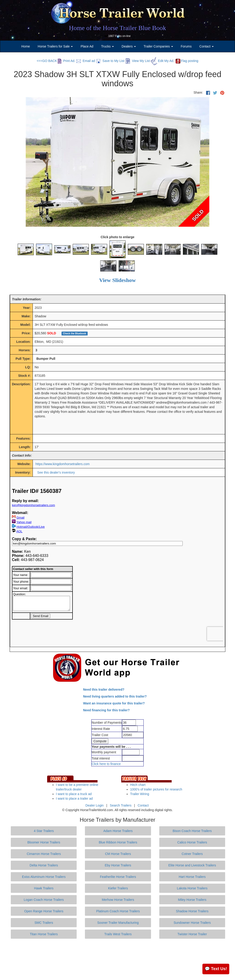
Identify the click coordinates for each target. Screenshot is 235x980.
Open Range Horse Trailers (43, 911)
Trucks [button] (107, 46)
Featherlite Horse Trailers (118, 877)
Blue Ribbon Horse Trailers (118, 842)
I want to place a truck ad (74, 794)
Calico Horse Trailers (192, 842)
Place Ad (87, 46)
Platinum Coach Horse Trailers (118, 911)
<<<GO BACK (47, 61)
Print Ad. (66, 61)
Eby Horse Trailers (118, 865)
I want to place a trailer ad (74, 798)
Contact (143, 805)
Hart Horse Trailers (192, 877)
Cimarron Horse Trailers (44, 854)
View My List (137, 61)
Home (25, 46)
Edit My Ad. (162, 61)
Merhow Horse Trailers (118, 900)
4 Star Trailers (44, 831)
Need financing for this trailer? (106, 710)
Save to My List (110, 61)
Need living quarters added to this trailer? (115, 696)
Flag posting (186, 61)
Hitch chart (137, 785)
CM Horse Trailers (118, 854)
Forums (186, 46)
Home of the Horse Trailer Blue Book (117, 27)
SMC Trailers (43, 922)
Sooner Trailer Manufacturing (118, 922)
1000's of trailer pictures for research (156, 789)
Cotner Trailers (192, 854)
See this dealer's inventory (56, 472)
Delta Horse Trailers (44, 865)
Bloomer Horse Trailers (43, 842)
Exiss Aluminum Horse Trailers (44, 877)
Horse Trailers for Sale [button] (55, 46)
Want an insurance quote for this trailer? (114, 703)
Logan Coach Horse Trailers (44, 900)
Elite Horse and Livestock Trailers (192, 865)
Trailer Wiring (139, 794)
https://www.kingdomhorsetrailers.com (63, 464)
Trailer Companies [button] (158, 46)
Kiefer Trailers (118, 888)
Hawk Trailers (43, 888)
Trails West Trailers (118, 934)
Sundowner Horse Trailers (192, 922)
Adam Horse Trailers (118, 831)
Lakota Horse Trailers (192, 888)
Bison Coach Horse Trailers (192, 831)
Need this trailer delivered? (103, 689)
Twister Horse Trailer (192, 934)
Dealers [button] (129, 46)
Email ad (85, 61)
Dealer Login (94, 805)
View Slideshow (117, 280)
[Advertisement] (117, 959)
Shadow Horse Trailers (192, 911)
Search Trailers (120, 805)
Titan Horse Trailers (44, 934)
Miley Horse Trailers (192, 900)
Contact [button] (206, 46)
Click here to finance (106, 764)
